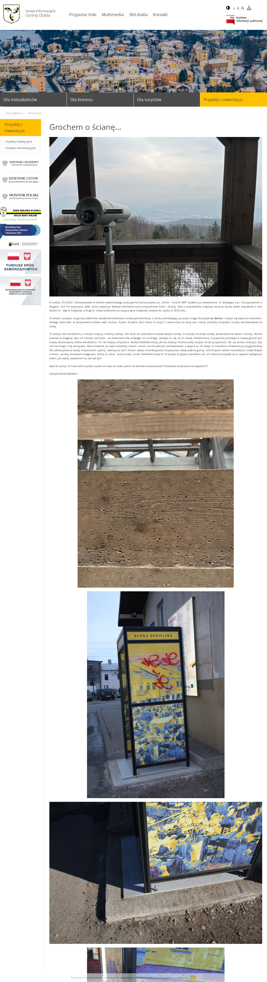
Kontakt (160, 14)
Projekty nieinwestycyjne (21, 148)
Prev (5, 66)
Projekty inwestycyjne (19, 141)
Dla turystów (149, 99)
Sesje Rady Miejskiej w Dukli (20, 219)
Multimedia (113, 14)
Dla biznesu (81, 99)
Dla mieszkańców (20, 99)
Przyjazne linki (82, 14)
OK (193, 977)
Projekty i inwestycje (223, 99)
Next (262, 66)
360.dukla (138, 14)
